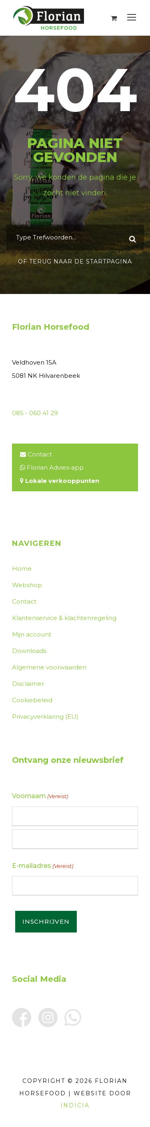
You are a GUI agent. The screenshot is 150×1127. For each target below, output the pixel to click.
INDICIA (75, 1105)
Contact (40, 454)
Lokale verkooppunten (62, 480)
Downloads (29, 651)
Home (22, 568)
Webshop (27, 585)
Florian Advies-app (55, 467)
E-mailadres (42, 866)
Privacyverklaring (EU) (45, 716)
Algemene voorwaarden (49, 667)
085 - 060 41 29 (35, 413)
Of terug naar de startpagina (75, 261)
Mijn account (31, 634)
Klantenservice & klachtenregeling (64, 618)
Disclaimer (28, 683)
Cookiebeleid (32, 700)
